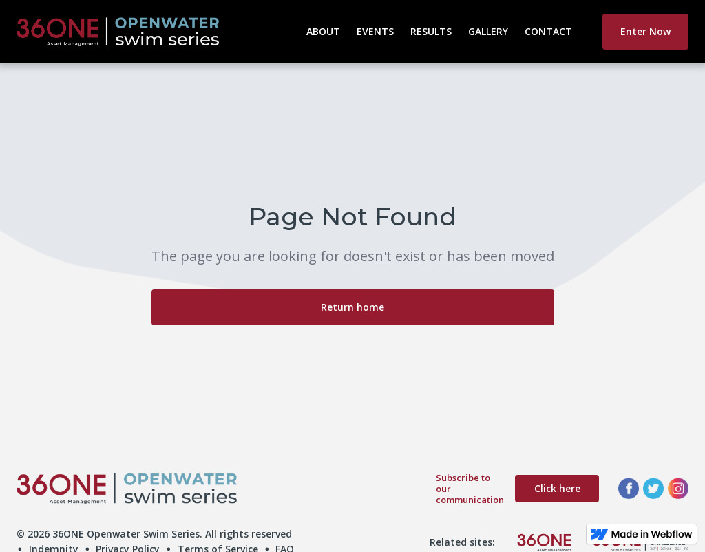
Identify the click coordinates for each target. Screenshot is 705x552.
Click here (557, 488)
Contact (548, 31)
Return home (352, 307)
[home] (157, 31)
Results (431, 31)
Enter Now (645, 31)
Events (375, 31)
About (323, 31)
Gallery (488, 31)
